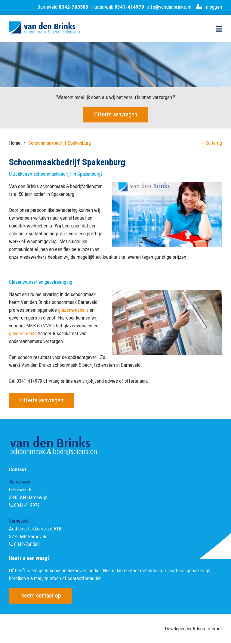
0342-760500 (27, 544)
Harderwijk (117, 7)
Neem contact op (40, 595)
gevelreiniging (23, 333)
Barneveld (62, 7)
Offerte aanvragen (115, 114)
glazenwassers (73, 310)
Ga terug (211, 143)
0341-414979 (27, 505)
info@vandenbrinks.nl (169, 7)
